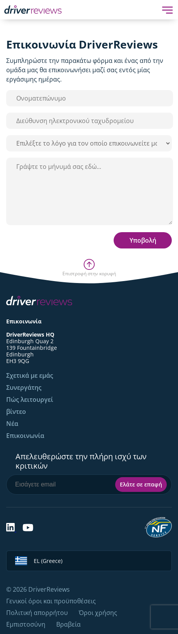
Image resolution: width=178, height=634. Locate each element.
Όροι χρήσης (98, 612)
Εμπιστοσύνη (25, 624)
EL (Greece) (38, 560)
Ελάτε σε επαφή (141, 484)
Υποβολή (143, 240)
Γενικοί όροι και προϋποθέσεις (51, 601)
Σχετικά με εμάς (29, 375)
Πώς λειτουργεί (29, 399)
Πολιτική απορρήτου (37, 612)
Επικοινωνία (25, 435)
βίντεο (16, 411)
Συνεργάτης (23, 387)
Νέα (12, 423)
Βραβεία (68, 624)
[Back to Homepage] (33, 9)
